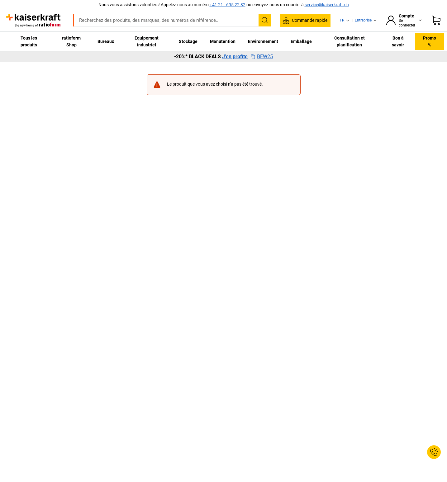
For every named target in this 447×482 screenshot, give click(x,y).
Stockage (188, 41)
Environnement (263, 41)
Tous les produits (29, 41)
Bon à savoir (398, 41)
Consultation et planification (349, 41)
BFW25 (262, 56)
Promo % (429, 41)
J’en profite (235, 56)
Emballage (301, 41)
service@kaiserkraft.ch (327, 4)
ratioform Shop (71, 41)
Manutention (222, 41)
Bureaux (105, 41)
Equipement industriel (147, 41)
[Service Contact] (434, 452)
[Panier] (436, 20)
